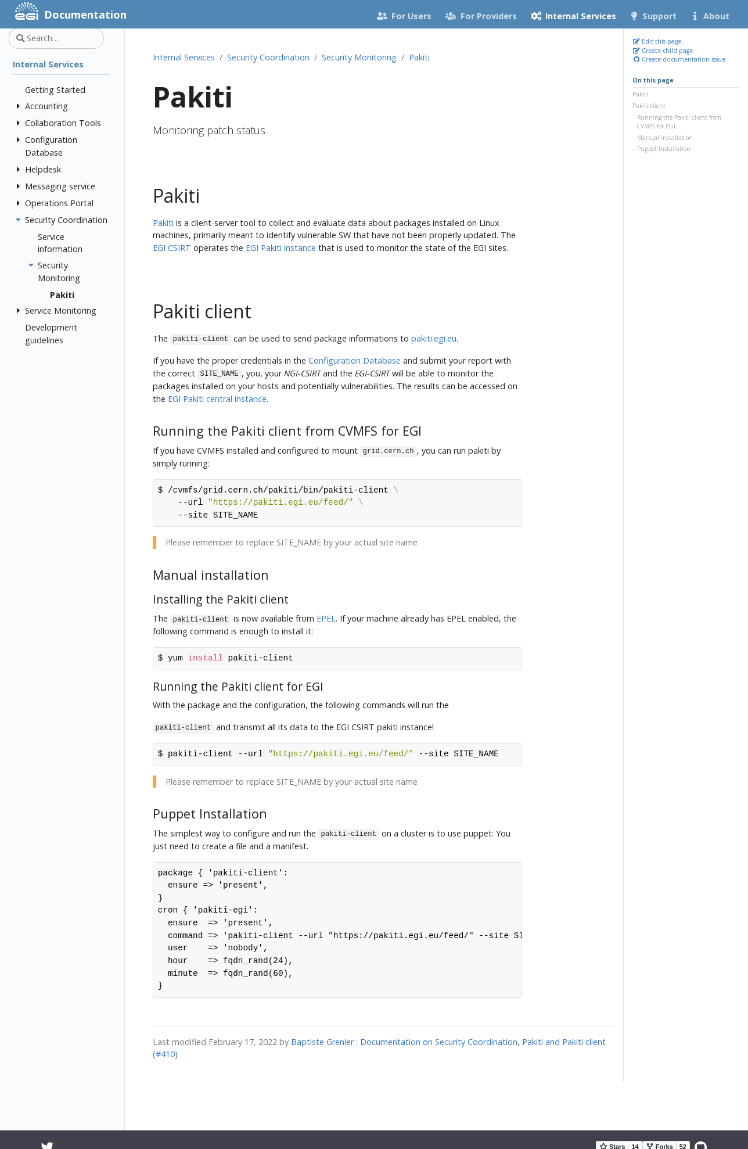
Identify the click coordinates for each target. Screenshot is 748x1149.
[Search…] (56, 38)
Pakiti (640, 94)
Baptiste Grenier (322, 1041)
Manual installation (665, 138)
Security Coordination (268, 57)
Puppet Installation (664, 149)
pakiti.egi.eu (433, 338)
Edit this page (656, 41)
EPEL (326, 618)
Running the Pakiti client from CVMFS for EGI (679, 122)
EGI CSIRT (172, 247)
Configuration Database (354, 360)
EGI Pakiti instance (281, 247)
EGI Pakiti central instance (217, 398)
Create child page (662, 50)
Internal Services (184, 57)
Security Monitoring (359, 57)
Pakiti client (649, 106)
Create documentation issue (678, 59)
